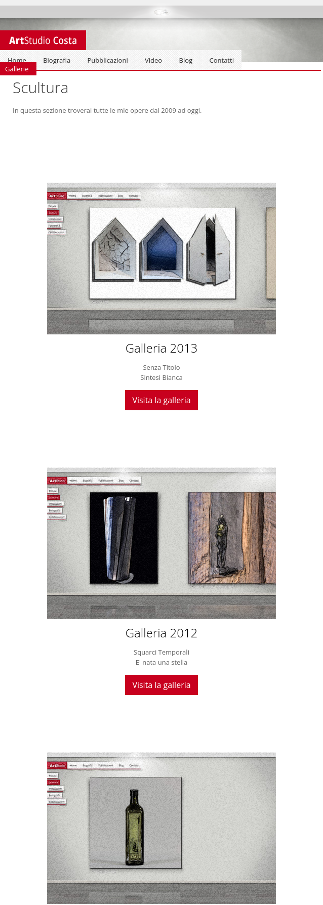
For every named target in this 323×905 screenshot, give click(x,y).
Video (153, 60)
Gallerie (16, 68)
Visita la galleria (161, 400)
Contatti (222, 60)
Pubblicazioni (108, 60)
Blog (186, 60)
